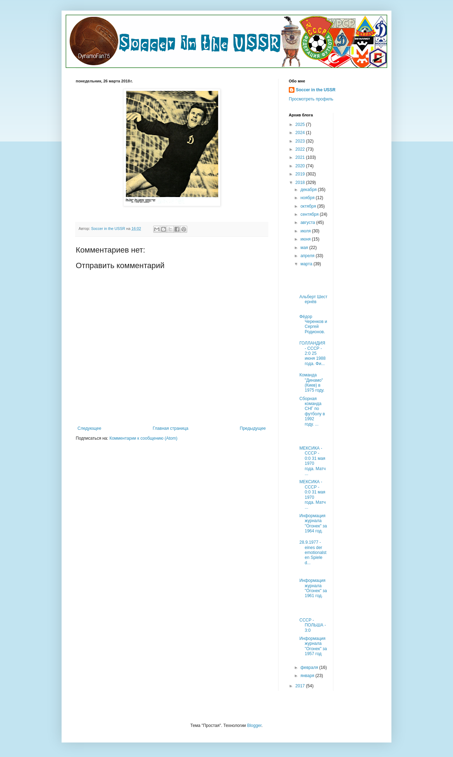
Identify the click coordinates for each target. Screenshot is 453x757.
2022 (301, 149)
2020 (301, 165)
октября (308, 206)
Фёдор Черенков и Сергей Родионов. (313, 324)
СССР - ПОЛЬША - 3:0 (312, 625)
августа (308, 222)
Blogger (254, 725)
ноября (308, 197)
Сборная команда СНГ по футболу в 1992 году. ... (312, 411)
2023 (301, 141)
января (307, 675)
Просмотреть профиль (311, 99)
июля (306, 231)
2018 (301, 182)
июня (306, 239)
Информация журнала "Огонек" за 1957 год (313, 646)
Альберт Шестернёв (313, 299)
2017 (301, 685)
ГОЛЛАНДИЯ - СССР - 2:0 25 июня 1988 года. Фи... (312, 353)
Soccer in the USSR (316, 89)
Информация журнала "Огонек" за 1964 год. (313, 523)
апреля (308, 255)
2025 (301, 124)
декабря (309, 189)
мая (304, 247)
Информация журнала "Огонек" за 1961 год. (313, 588)
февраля (309, 667)
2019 (301, 174)
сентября (310, 214)
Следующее (89, 428)
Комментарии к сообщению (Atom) (143, 438)
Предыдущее (253, 428)
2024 (301, 132)
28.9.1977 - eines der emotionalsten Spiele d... (312, 552)
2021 (301, 157)
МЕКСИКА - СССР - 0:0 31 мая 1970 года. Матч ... (312, 461)
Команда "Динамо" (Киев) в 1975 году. (312, 382)
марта (307, 263)
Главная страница (171, 428)
